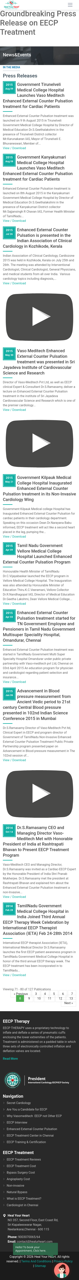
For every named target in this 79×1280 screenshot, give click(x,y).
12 (60, 998)
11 (49, 998)
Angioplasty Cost (18, 1179)
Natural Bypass (17, 1192)
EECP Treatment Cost (21, 1166)
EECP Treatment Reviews (24, 1159)
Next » (68, 1003)
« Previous (21, 994)
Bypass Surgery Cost (21, 1172)
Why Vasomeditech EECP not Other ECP (34, 1116)
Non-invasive (15, 1185)
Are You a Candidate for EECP (27, 1109)
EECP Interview (17, 1122)
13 (71, 998)
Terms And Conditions (36, 1261)
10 (39, 998)
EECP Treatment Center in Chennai (30, 1135)
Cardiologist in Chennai (22, 1205)
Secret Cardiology (19, 1103)
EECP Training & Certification (26, 1142)
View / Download (14, 148)
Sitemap (40, 1266)
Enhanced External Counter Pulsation (32, 1129)
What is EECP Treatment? (24, 1198)
